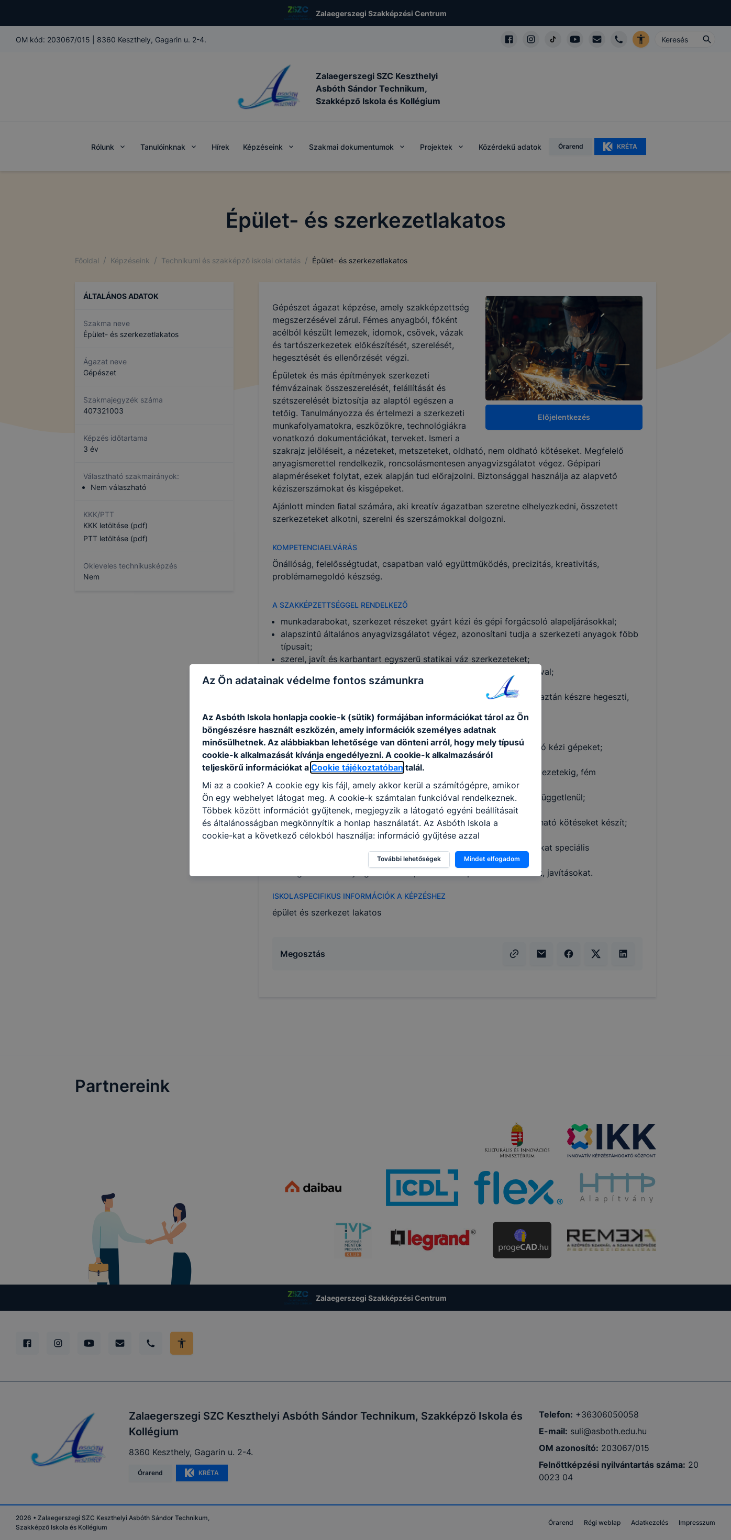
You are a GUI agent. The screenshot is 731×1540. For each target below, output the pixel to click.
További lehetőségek (409, 859)
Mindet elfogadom (492, 859)
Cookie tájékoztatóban (357, 767)
